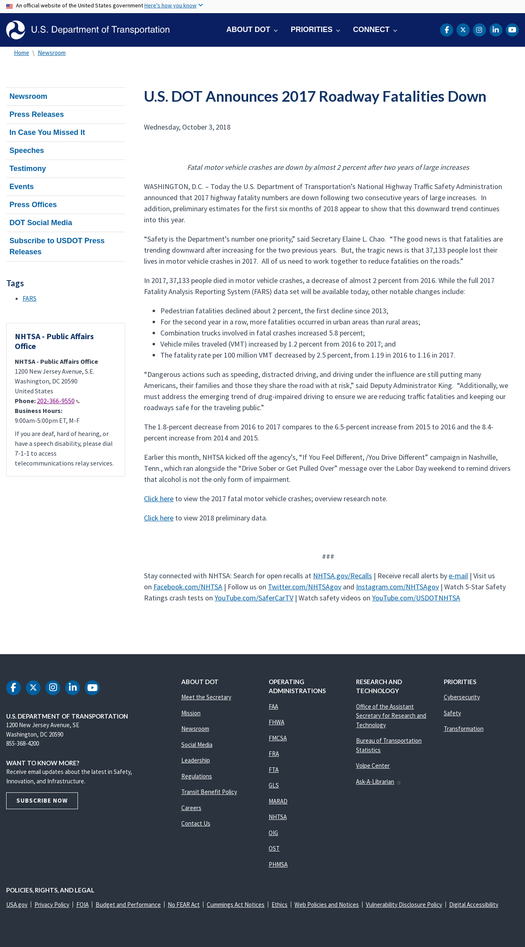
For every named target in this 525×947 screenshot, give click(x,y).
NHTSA (278, 817)
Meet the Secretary (206, 697)
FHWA (276, 722)
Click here (158, 498)
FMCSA (278, 738)
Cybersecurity (462, 697)
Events (21, 187)
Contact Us (195, 823)
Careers (191, 808)
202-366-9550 (58, 401)
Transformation (464, 728)
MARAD (278, 801)
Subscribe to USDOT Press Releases (57, 246)
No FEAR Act (184, 904)
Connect (371, 29)
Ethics (280, 904)
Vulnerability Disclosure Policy (404, 904)
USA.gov (16, 904)
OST (274, 848)
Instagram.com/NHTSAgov (397, 586)
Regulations (196, 776)
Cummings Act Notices (236, 904)
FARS (30, 298)
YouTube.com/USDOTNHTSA (416, 597)
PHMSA (278, 864)
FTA (273, 770)
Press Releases (36, 114)
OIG (273, 833)
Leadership (195, 760)
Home (21, 53)
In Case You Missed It (47, 132)
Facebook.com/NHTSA (187, 586)
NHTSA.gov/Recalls (342, 575)
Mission (191, 713)
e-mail (458, 575)
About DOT (248, 29)
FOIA (82, 904)
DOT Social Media (40, 223)
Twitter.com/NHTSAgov (304, 586)
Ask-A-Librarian (379, 781)
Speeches (26, 150)
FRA (274, 754)
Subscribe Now (42, 800)
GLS (274, 785)
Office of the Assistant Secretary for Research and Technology (391, 716)
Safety (452, 713)
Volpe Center (373, 765)
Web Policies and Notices (326, 904)
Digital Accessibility (473, 904)
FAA (273, 706)
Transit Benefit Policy (209, 792)
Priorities (312, 29)
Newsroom (52, 53)
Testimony (27, 168)
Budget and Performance (128, 904)
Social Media (196, 744)
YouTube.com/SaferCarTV (254, 597)
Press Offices (33, 205)
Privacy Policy (51, 904)
